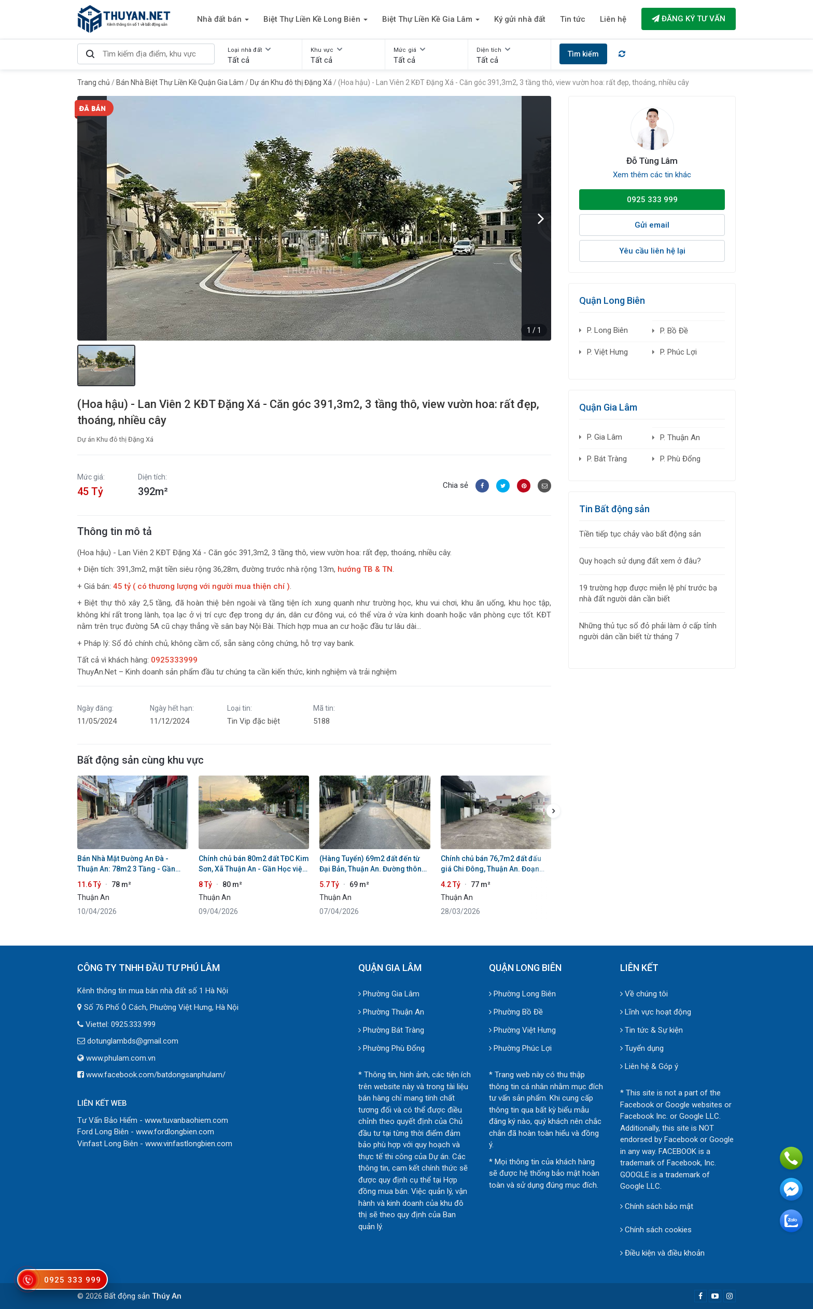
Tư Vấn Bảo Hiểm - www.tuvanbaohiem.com (152, 1120)
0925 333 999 (652, 199)
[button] (540, 218)
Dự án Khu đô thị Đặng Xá (115, 439)
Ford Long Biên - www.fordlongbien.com (145, 1131)
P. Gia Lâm (604, 437)
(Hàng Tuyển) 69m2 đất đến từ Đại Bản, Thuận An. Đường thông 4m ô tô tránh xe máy (372, 864)
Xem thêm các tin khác (652, 174)
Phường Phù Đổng (391, 1048)
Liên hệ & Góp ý (649, 1066)
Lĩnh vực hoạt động (655, 1012)
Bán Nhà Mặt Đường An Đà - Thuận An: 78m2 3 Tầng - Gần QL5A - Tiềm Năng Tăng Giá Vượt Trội (132, 864)
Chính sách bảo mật (656, 1206)
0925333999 (174, 660)
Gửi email (652, 225)
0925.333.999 (133, 1024)
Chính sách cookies (656, 1229)
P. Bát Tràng (607, 458)
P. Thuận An (680, 437)
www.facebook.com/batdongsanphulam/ (156, 1074)
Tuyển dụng (642, 1048)
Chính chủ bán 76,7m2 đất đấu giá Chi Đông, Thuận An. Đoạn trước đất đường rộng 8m (491, 864)
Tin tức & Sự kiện (651, 1030)
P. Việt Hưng (607, 352)
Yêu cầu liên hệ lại (652, 251)
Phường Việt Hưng (522, 1030)
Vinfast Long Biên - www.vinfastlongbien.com (154, 1143)
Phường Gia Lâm (388, 993)
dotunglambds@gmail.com (132, 1041)
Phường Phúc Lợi (520, 1048)
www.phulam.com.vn (121, 1058)
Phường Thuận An (391, 1012)
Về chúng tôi (644, 993)
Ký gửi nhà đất (519, 19)
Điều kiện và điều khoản (662, 1253)
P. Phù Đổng (680, 458)
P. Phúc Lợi (678, 352)
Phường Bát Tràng (391, 1030)
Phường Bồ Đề (516, 1012)
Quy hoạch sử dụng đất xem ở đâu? (640, 561)
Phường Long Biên (522, 993)
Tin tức (572, 19)
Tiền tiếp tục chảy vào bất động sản (640, 534)
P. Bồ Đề (674, 330)
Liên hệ (613, 19)
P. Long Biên (607, 330)
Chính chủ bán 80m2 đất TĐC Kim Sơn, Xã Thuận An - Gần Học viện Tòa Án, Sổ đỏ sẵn (254, 864)
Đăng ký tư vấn (688, 18)
